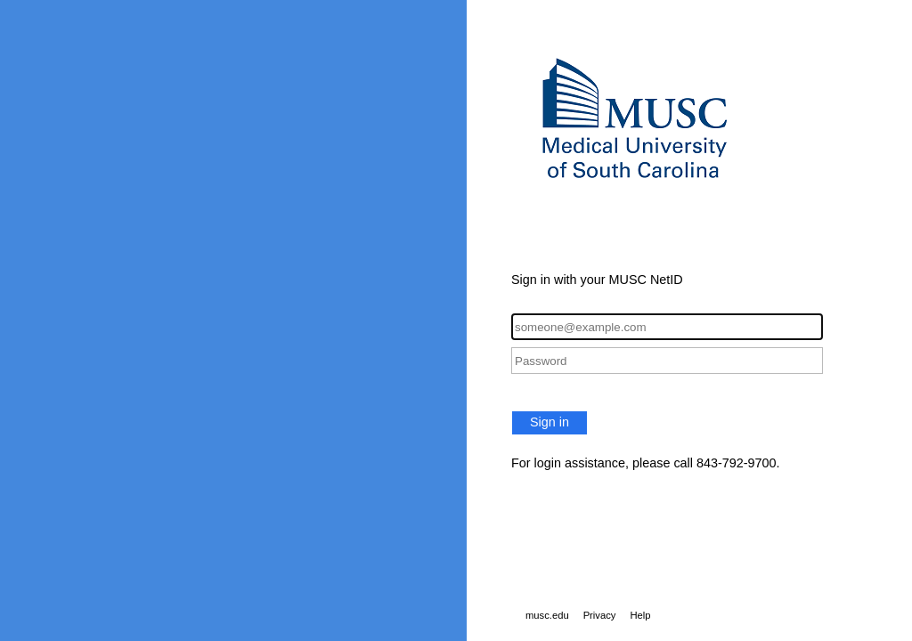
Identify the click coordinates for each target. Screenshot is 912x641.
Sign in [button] (549, 422)
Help (640, 615)
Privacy (599, 615)
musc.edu (547, 615)
